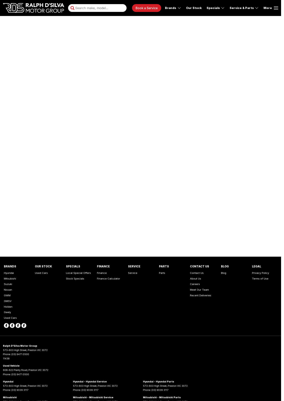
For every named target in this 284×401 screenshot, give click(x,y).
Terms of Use (260, 278)
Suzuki (8, 284)
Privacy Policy (260, 272)
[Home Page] (33, 8)
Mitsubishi (10, 278)
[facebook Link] (6, 325)
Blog (223, 272)
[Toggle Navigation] (271, 8)
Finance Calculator (108, 278)
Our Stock (194, 8)
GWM (7, 295)
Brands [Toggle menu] (173, 8)
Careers (195, 284)
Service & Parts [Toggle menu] (244, 8)
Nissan (8, 289)
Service (132, 272)
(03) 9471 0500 (20, 354)
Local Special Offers (78, 272)
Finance (102, 272)
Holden (8, 306)
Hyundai (9, 272)
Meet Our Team (199, 289)
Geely (7, 312)
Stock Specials (75, 278)
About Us (195, 278)
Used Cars (10, 317)
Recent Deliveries (200, 295)
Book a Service (147, 8)
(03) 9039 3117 (19, 389)
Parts (162, 272)
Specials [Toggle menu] (216, 8)
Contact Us (197, 272)
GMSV (8, 301)
